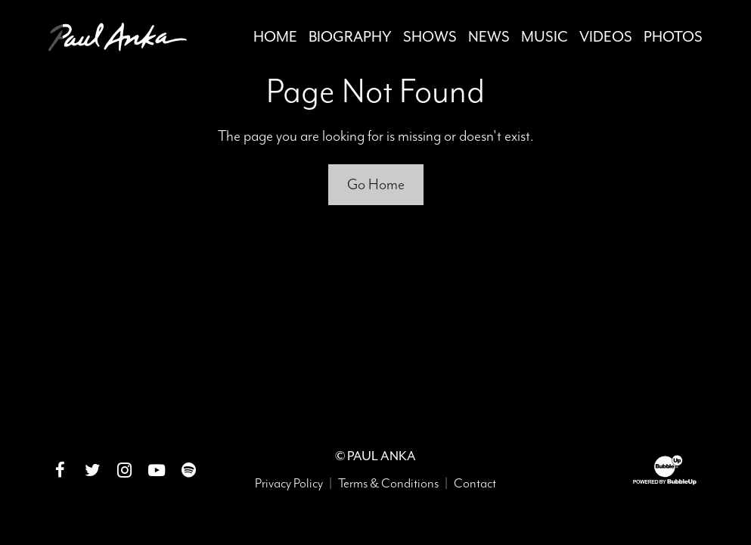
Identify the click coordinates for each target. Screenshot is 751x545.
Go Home (376, 184)
